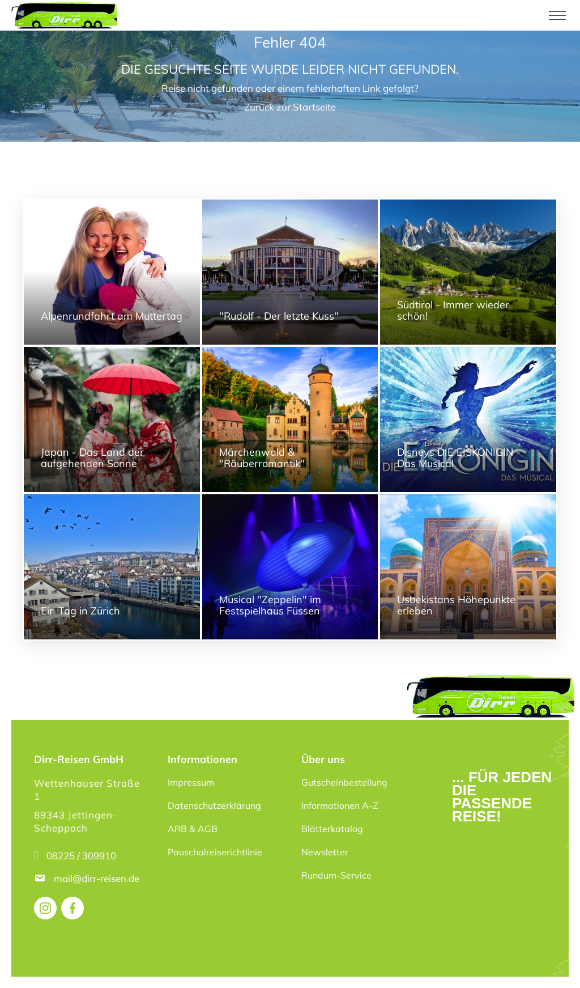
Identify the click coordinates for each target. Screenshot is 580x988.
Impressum (191, 782)
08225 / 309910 (81, 856)
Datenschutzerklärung (214, 805)
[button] (25, 963)
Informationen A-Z (339, 805)
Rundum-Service (336, 875)
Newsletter (324, 852)
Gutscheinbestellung (344, 782)
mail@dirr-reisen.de (98, 878)
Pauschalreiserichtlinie (215, 852)
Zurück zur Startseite (290, 107)
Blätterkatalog (332, 828)
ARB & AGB (193, 828)
